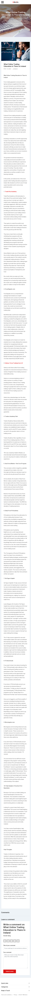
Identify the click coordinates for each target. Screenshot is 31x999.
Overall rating (7, 935)
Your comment (7, 952)
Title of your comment (9, 945)
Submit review (9, 971)
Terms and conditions (6, 994)
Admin (15, 69)
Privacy (15, 994)
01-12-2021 (7, 69)
